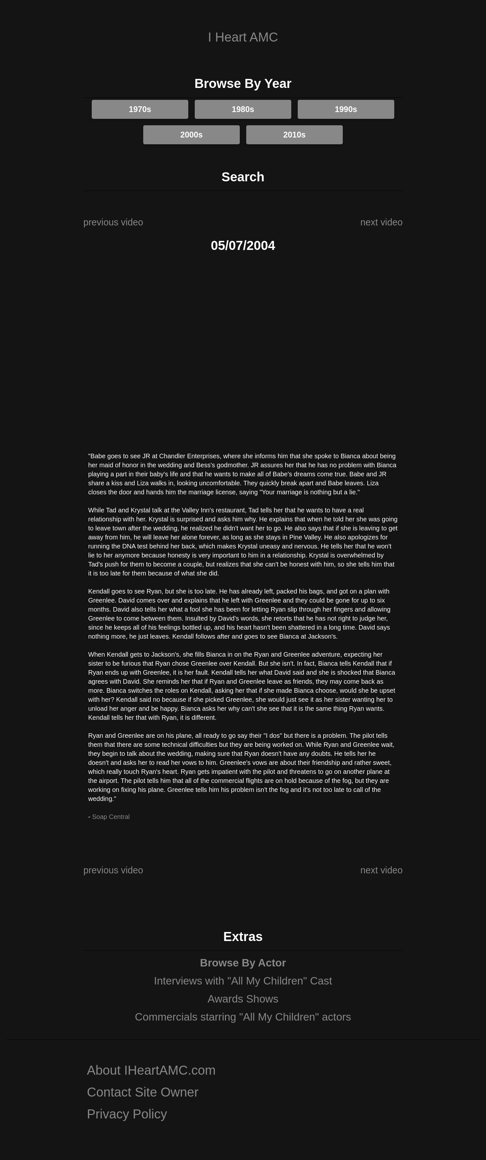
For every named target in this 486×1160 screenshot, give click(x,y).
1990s (346, 109)
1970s (140, 109)
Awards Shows (243, 999)
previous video (113, 222)
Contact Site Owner (143, 1092)
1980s (243, 109)
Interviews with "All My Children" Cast (243, 981)
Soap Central (111, 816)
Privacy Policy (127, 1114)
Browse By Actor (243, 963)
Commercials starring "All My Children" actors (243, 1017)
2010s (294, 134)
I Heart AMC (243, 37)
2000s (191, 134)
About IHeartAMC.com (151, 1070)
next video (381, 222)
